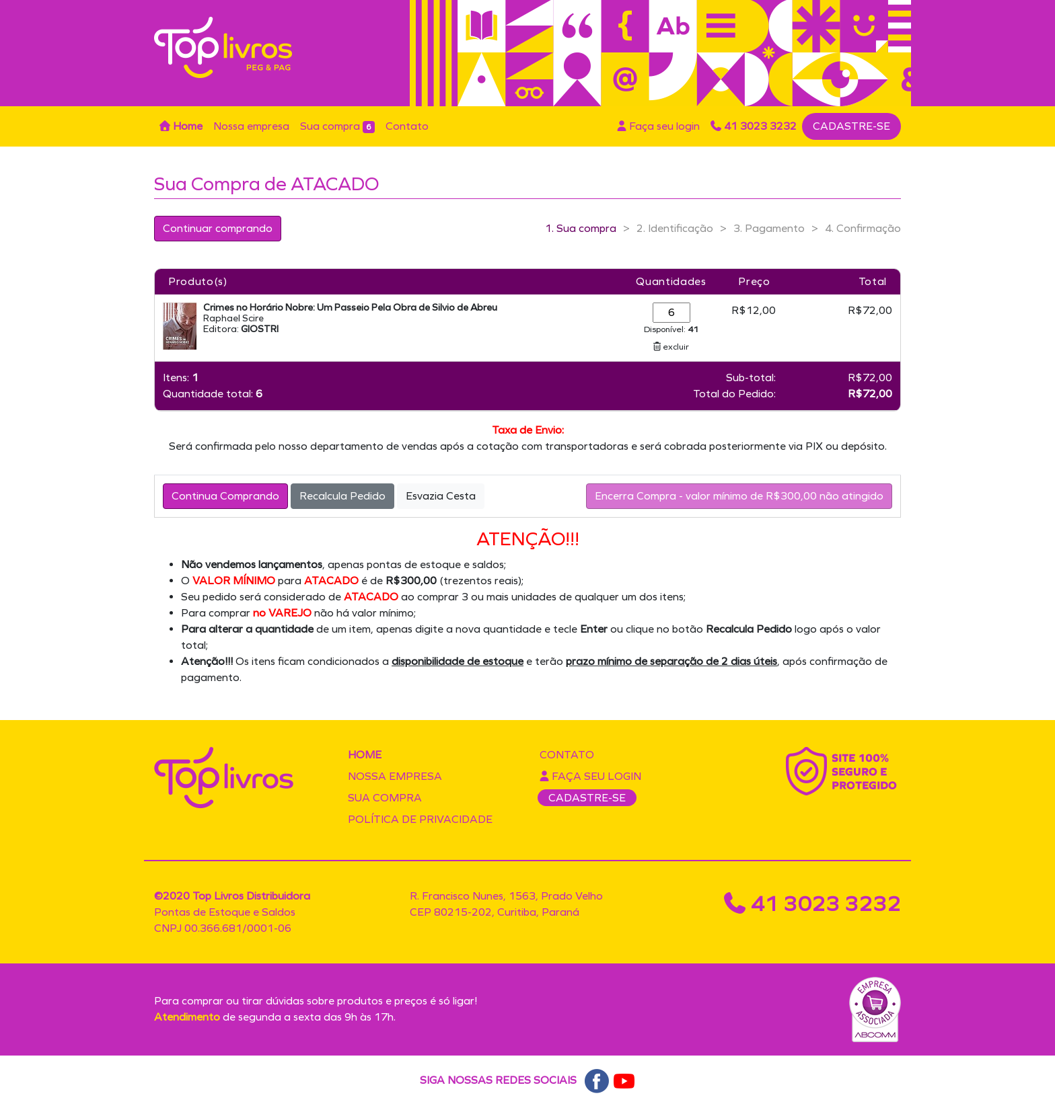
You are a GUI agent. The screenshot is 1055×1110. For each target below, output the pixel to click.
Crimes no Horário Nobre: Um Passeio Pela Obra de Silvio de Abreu (350, 307)
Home (181, 126)
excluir (671, 347)
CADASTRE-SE (851, 126)
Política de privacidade (420, 819)
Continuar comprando (217, 228)
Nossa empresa (251, 126)
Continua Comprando (225, 495)
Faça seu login (658, 126)
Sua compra (337, 126)
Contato (407, 126)
